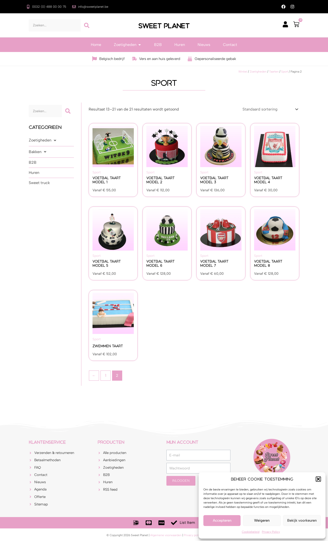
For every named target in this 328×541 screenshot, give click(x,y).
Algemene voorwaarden (166, 535)
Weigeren (262, 520)
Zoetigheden (258, 72)
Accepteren (222, 520)
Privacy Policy (271, 532)
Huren (34, 172)
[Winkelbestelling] (270, 109)
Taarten (274, 72)
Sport (284, 72)
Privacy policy (193, 535)
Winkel (242, 72)
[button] (318, 479)
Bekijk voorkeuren (302, 520)
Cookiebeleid (250, 532)
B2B (32, 162)
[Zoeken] (87, 26)
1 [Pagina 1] (105, 375)
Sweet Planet (164, 25)
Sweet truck (39, 183)
